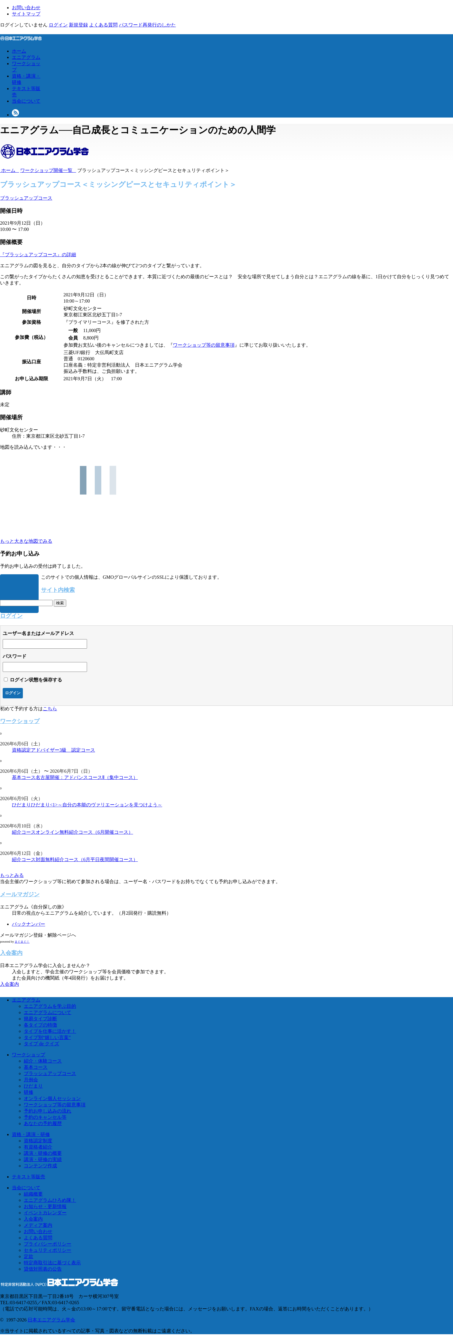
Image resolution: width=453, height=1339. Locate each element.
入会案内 (9, 984)
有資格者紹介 (38, 1146)
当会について (26, 101)
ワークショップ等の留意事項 (204, 345)
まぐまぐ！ (22, 941)
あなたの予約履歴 (43, 1123)
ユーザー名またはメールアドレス (38, 633)
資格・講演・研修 (31, 1134)
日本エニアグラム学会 (51, 1319)
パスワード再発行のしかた (147, 24)
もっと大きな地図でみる (26, 541)
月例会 (31, 1079)
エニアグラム (26, 57)
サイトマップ (26, 13)
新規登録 (78, 24)
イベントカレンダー (45, 1212)
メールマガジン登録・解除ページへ (38, 935)
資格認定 (21, 750)
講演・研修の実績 (43, 1159)
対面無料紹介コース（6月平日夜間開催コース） (87, 859)
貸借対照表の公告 (43, 1268)
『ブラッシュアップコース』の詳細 (38, 254)
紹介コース (24, 832)
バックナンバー (28, 924)
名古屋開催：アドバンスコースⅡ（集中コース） (87, 777)
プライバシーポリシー (47, 1243)
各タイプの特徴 (40, 1024)
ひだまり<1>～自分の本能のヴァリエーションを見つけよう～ (96, 804)
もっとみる (12, 875)
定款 (28, 1256)
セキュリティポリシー (47, 1250)
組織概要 (33, 1193)
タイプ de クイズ (41, 1043)
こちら (50, 708)
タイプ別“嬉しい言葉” (47, 1037)
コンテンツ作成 (40, 1165)
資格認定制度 (38, 1140)
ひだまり (21, 804)
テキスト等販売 (28, 1176)
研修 (28, 1092)
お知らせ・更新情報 (45, 1206)
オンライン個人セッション (52, 1098)
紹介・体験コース (43, 1060)
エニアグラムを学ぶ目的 (50, 1006)
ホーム (19, 51)
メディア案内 (38, 1225)
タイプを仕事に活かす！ (50, 1031)
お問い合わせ (26, 7)
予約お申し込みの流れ (47, 1110)
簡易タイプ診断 (40, 1018)
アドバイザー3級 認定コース (63, 750)
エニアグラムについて (47, 1012)
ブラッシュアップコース (26, 198)
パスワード (14, 656)
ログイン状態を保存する (36, 679)
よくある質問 (103, 24)
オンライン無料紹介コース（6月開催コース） (84, 832)
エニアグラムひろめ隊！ (50, 1200)
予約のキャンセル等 (45, 1117)
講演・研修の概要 (43, 1153)
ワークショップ (28, 1054)
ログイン (58, 24)
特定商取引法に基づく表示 (52, 1262)
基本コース (24, 777)
